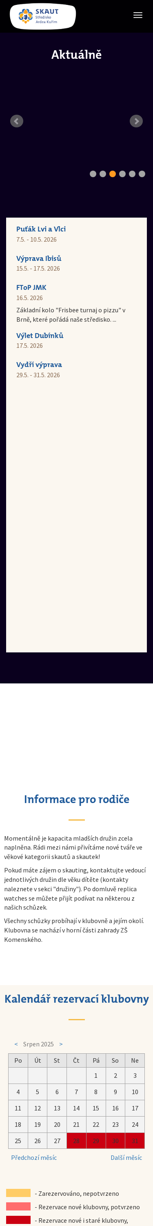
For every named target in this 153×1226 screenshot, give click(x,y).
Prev (16, 121)
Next (136, 121)
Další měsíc (126, 896)
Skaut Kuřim (74, 1161)
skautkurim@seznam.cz (90, 1143)
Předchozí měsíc (34, 896)
